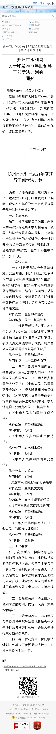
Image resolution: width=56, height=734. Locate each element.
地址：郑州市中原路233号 (21, 709)
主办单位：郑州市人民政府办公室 (28, 705)
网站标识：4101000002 (17, 713)
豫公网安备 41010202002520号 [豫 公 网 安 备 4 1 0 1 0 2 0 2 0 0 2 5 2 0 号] (28, 717)
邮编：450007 (41, 709)
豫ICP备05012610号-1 (39, 713)
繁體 (35, 3)
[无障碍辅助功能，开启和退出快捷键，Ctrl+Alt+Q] (51, 3)
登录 (42, 3)
